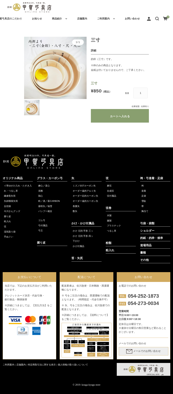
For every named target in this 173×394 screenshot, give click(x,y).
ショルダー (147, 230)
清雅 (40, 191)
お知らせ (37, 18)
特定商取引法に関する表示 (42, 364)
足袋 (143, 196)
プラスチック (114, 225)
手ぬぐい (8, 236)
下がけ (76, 241)
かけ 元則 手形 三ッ (83, 230)
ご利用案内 (103, 18)
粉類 (108, 242)
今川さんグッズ (12, 211)
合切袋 (7, 206)
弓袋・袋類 (147, 223)
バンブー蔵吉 (45, 211)
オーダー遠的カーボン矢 (85, 201)
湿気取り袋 (10, 231)
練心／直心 (44, 185)
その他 (144, 259)
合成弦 (110, 191)
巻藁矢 (76, 206)
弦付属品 (111, 196)
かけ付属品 (78, 246)
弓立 (40, 230)
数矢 (75, 211)
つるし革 (111, 230)
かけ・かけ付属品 (82, 223)
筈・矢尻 (77, 258)
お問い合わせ (132, 18)
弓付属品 (42, 225)
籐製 (109, 220)
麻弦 (109, 185)
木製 (109, 215)
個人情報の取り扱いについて (73, 364)
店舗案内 (82, 18)
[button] (157, 18)
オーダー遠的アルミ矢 (84, 191)
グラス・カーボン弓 (50, 178)
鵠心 (40, 196)
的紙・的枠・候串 (151, 237)
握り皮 (7, 216)
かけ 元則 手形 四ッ (83, 236)
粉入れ (7, 221)
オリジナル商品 (13, 178)
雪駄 (143, 201)
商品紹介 (57, 18)
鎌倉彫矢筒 (10, 196)
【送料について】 (99, 315)
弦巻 (108, 207)
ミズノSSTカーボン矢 (84, 185)
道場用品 (146, 245)
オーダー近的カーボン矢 (85, 196)
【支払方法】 (39, 305)
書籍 (143, 252)
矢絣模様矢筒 (11, 201)
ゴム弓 (41, 220)
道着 (143, 191)
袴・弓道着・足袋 (151, 178)
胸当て (144, 211)
